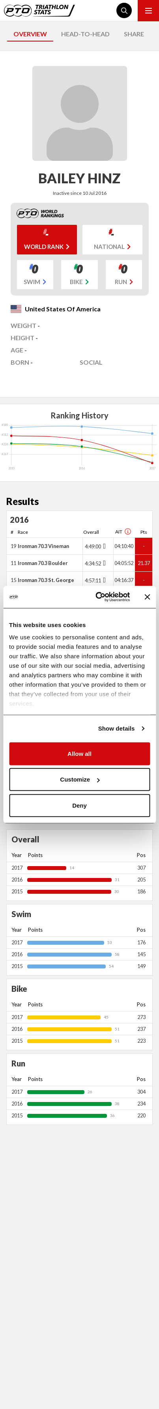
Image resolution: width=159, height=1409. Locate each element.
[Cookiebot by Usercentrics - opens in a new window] (97, 597)
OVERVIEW (30, 34)
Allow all (79, 753)
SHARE (134, 34)
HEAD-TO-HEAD (85, 34)
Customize (79, 779)
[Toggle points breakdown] (103, 546)
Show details (116, 728)
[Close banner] (147, 597)
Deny (79, 805)
